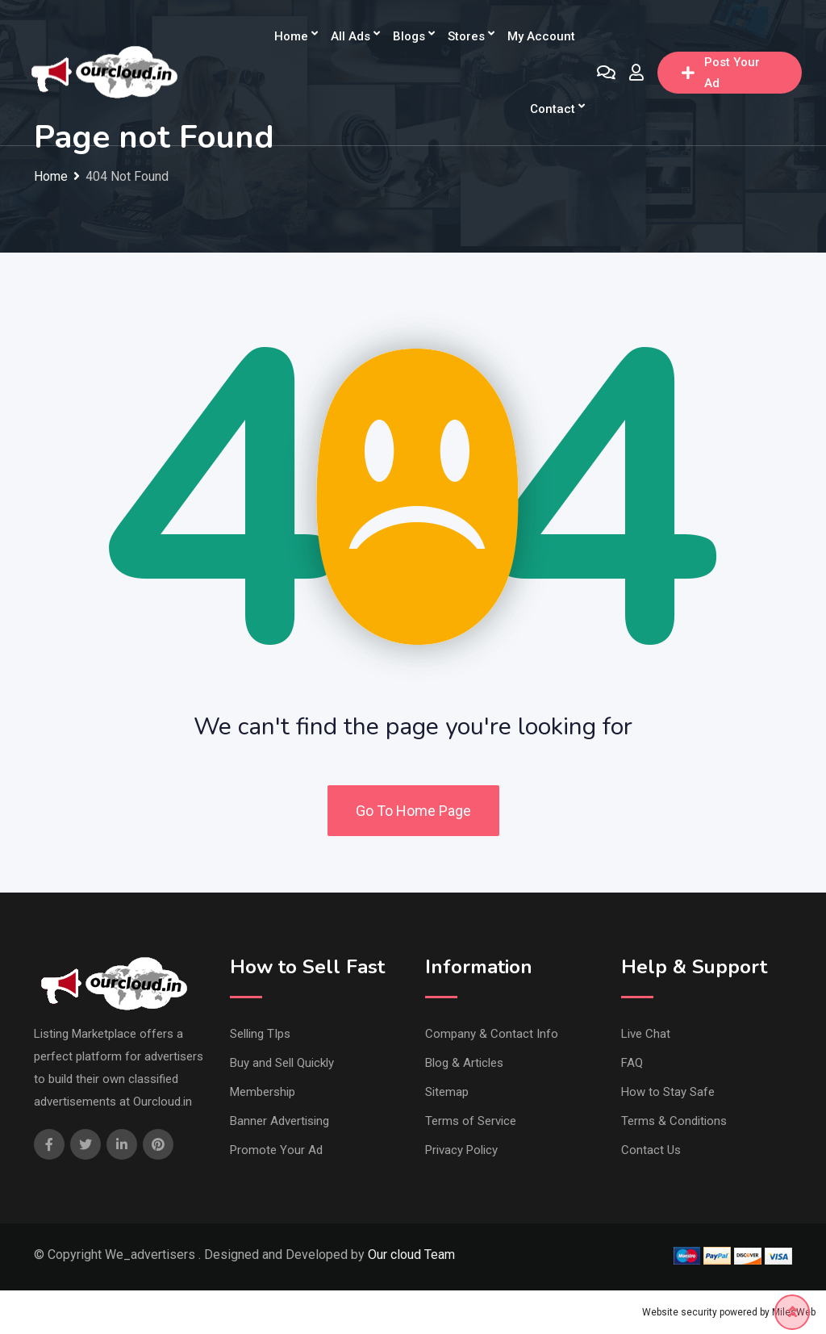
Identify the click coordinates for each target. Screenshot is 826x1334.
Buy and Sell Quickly (282, 1063)
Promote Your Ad (276, 1150)
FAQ (632, 1063)
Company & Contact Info (491, 1034)
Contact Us (651, 1150)
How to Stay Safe (668, 1092)
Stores (466, 36)
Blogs (409, 36)
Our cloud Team (411, 1254)
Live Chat (645, 1034)
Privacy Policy (461, 1150)
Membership (262, 1092)
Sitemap (447, 1092)
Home (291, 36)
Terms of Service (470, 1121)
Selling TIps (260, 1034)
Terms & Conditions (674, 1121)
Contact (552, 109)
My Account (541, 36)
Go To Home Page (413, 810)
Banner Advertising (279, 1121)
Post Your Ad (721, 72)
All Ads (350, 36)
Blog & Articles (464, 1063)
